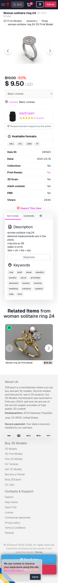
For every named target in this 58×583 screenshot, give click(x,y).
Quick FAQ (11, 507)
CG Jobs (9, 484)
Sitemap (39, 552)
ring (11, 272)
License (9, 512)
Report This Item (31, 208)
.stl (20, 143)
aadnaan (26, 113)
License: (13, 102)
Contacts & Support (19, 491)
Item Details (13, 215)
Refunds (9, 533)
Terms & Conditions (15, 527)
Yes (49, 172)
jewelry (12, 277)
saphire (39, 288)
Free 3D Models (14, 459)
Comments (29, 215)
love (20, 294)
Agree (35, 577)
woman (26, 283)
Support (9, 497)
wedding (13, 288)
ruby (11, 294)
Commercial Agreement (17, 517)
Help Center (11, 502)
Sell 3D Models (13, 469)
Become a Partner (15, 474)
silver (23, 277)
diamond (13, 283)
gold (19, 272)
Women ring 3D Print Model (19, 362)
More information (13, 570)
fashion (38, 283)
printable (35, 277)
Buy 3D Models (16, 443)
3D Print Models (14, 453)
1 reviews (38, 118)
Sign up (50, 4)
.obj (11, 143)
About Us (11, 382)
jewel (29, 272)
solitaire (26, 288)
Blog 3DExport (13, 479)
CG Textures (11, 464)
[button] (48, 348)
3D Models (11, 448)
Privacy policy (12, 522)
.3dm (29, 143)
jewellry (40, 272)
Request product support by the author (29, 126)
